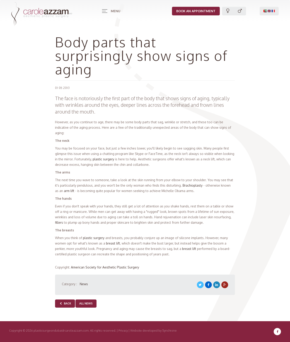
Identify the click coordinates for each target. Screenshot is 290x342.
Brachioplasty (193, 185)
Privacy (123, 330)
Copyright (15, 330)
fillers (59, 222)
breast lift (113, 243)
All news (86, 303)
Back (65, 303)
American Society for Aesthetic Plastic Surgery (105, 267)
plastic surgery (103, 159)
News (84, 284)
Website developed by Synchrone (153, 330)
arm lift (69, 191)
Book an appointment (195, 11)
